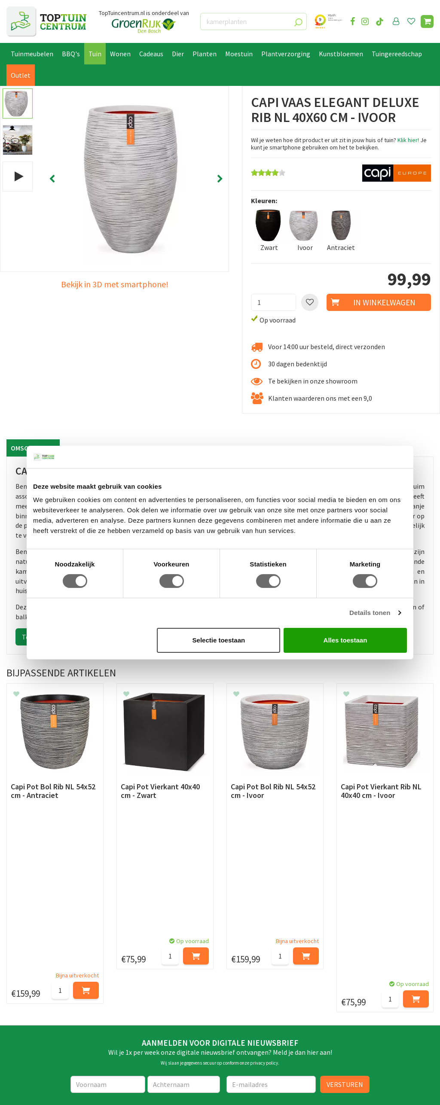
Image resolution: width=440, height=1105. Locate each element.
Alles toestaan (345, 640)
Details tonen (369, 612)
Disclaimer (22, 1010)
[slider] (268, 172)
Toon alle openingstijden (153, 1030)
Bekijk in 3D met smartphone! (114, 284)
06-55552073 (365, 974)
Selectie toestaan (218, 640)
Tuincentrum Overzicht (139, 1091)
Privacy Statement (33, 1000)
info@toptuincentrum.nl (384, 987)
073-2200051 (365, 961)
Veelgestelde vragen (36, 1020)
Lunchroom (23, 1058)
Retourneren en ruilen (38, 981)
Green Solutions (84, 1091)
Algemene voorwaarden (41, 990)
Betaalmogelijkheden (38, 961)
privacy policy (264, 885)
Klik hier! (408, 140)
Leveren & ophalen (33, 971)
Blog (13, 1048)
